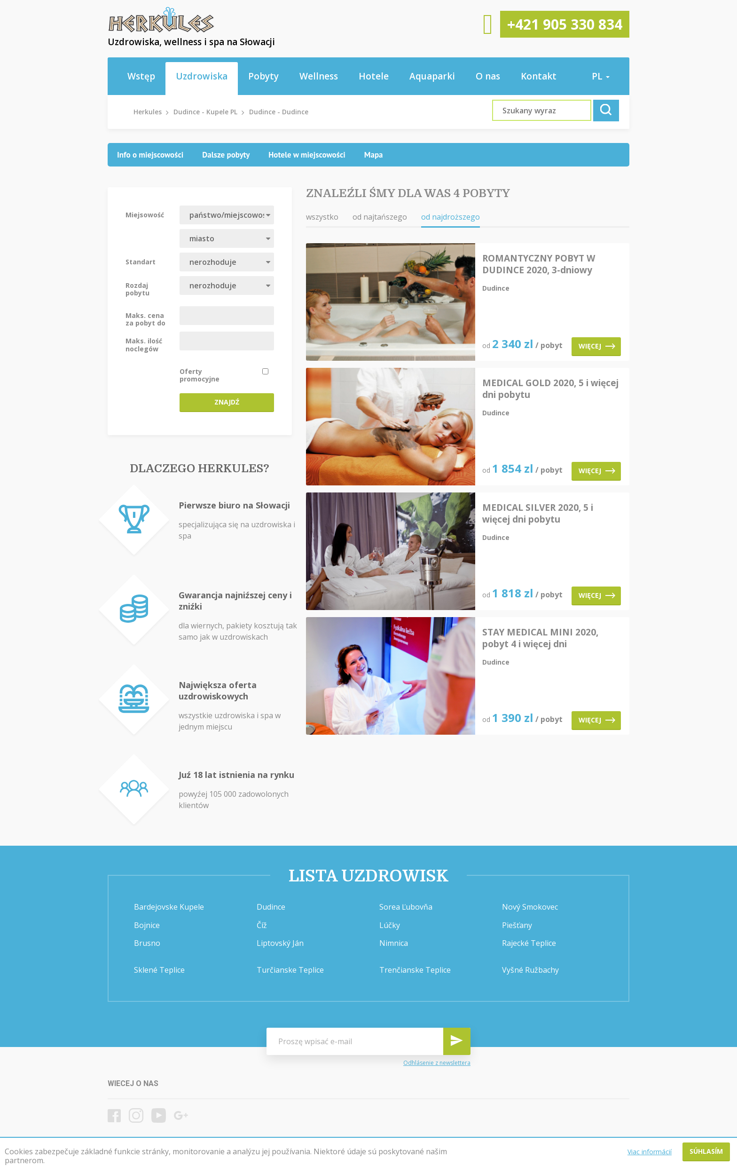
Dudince (271, 907)
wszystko (322, 217)
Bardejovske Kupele (169, 907)
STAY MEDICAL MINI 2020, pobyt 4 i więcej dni (540, 638)
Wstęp (141, 76)
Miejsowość (144, 214)
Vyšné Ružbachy (530, 970)
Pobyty (263, 76)
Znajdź (226, 401)
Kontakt (539, 76)
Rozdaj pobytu (137, 289)
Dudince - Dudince (278, 111)
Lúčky (389, 925)
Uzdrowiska (201, 76)
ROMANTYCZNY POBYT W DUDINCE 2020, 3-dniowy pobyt (538, 264)
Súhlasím (706, 1151)
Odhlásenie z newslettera (436, 1063)
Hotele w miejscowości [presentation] (306, 155)
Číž (262, 925)
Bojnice (147, 925)
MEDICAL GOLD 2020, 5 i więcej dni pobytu (550, 389)
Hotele (374, 76)
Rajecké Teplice (529, 943)
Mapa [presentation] (373, 155)
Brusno (147, 943)
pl (601, 76)
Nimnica (393, 943)
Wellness (318, 76)
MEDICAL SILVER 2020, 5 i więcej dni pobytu (537, 513)
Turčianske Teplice (290, 970)
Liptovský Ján (280, 943)
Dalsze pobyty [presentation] (226, 155)
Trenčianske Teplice (415, 970)
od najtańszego (380, 217)
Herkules (147, 111)
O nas (488, 76)
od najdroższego (450, 217)
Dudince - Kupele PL (205, 111)
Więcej (597, 345)
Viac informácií (649, 1151)
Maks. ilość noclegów (143, 344)
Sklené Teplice (159, 970)
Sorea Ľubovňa (405, 907)
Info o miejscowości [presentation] (150, 155)
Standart (140, 261)
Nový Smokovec (530, 907)
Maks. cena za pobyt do (145, 319)
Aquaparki (432, 76)
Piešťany (517, 925)
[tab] (150, 155)
